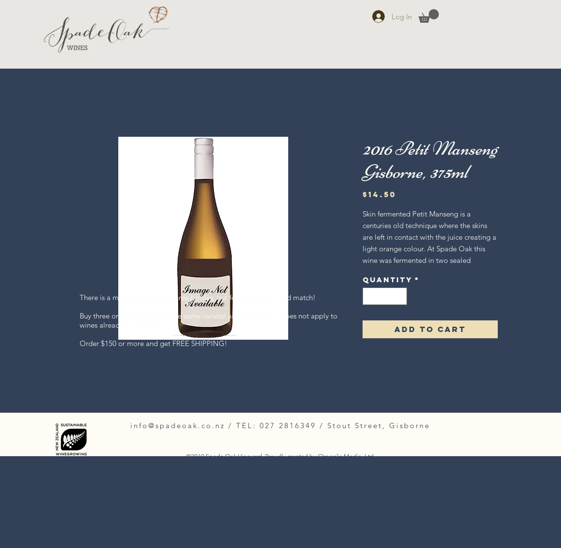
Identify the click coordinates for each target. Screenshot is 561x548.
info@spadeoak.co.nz (177, 425)
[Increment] (400, 296)
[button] (429, 16)
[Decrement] (370, 296)
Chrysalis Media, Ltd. (346, 456)
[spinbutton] (385, 296)
